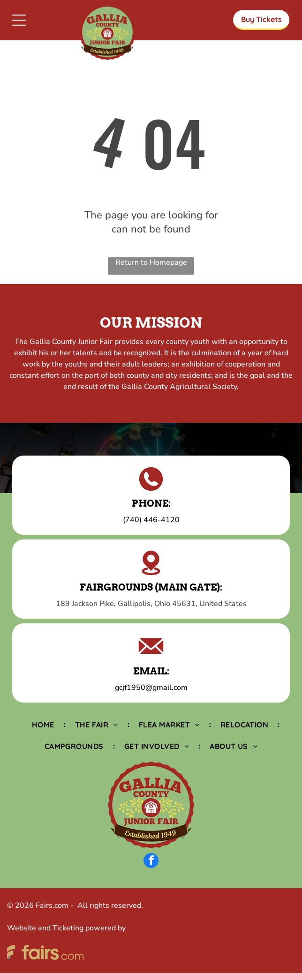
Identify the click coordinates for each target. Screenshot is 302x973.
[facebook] (151, 861)
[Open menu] (19, 20)
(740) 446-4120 (151, 520)
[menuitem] (44, 724)
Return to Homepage (151, 262)
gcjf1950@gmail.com (151, 687)
